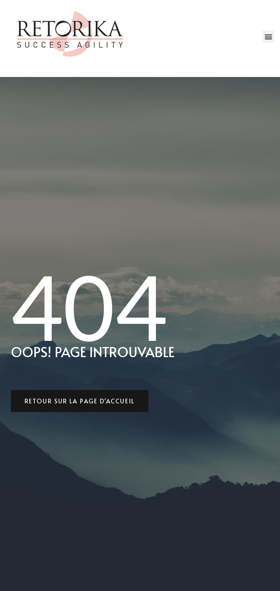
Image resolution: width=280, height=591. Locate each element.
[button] (268, 37)
